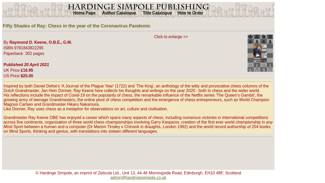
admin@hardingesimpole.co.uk (138, 177)
